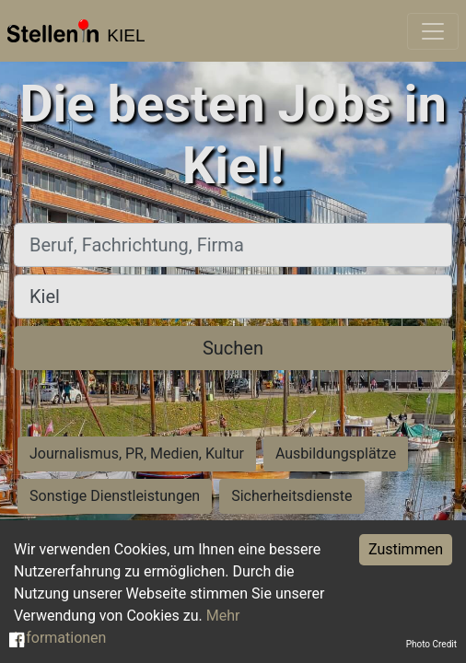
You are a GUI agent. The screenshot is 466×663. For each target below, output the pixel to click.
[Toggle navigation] (433, 31)
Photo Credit (431, 644)
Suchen (233, 348)
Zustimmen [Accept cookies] (405, 549)
